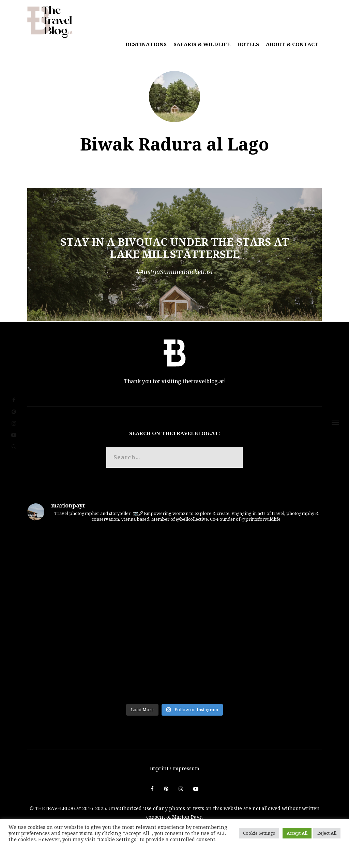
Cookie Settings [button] (259, 833)
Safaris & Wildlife (201, 44)
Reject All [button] (326, 833)
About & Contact (292, 44)
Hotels (248, 44)
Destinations (146, 44)
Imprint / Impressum (174, 768)
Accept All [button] (297, 833)
